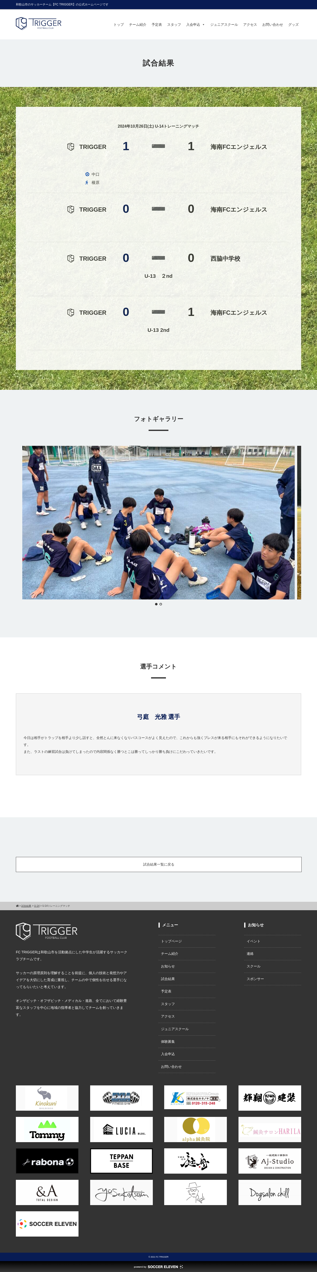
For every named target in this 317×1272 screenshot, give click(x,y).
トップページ (171, 941)
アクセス (250, 25)
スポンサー (255, 979)
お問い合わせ (272, 25)
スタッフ (174, 25)
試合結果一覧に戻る (158, 864)
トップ (118, 25)
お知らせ (168, 966)
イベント (254, 941)
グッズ (293, 25)
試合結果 (168, 979)
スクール (254, 966)
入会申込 (195, 24)
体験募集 (168, 1042)
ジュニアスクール (224, 25)
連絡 (250, 954)
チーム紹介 (137, 25)
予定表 (157, 25)
